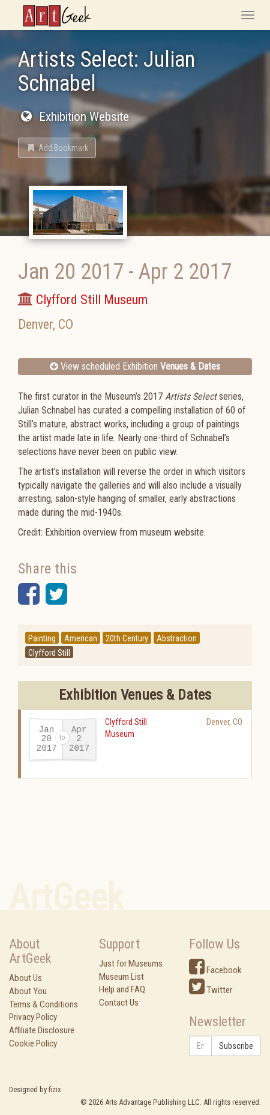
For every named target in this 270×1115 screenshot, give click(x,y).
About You (28, 991)
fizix (55, 1089)
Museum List (121, 976)
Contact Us (119, 1002)
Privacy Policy (33, 1017)
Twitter (210, 990)
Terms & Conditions (43, 1004)
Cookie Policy (33, 1043)
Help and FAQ (122, 989)
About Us (25, 978)
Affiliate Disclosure (41, 1030)
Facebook (215, 970)
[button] (57, 148)
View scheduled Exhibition (135, 366)
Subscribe (236, 1046)
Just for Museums (131, 963)
